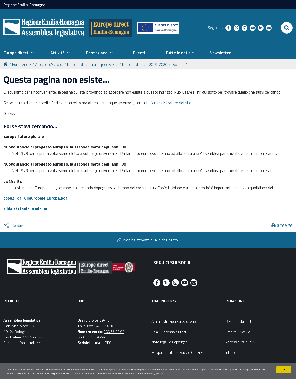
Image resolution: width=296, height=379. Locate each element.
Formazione (21, 64)
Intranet (231, 352)
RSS (252, 342)
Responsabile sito (239, 321)
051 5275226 (34, 337)
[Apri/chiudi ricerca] (287, 28)
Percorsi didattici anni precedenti (92, 64)
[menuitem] (18, 53)
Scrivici (245, 332)
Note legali (159, 342)
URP (80, 301)
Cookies (197, 352)
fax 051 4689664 (91, 337)
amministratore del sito (171, 103)
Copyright (179, 342)
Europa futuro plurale (23, 136)
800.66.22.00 (114, 331)
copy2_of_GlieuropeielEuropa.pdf (35, 198)
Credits (231, 332)
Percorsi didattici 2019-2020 (144, 64)
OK (284, 369)
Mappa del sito (162, 352)
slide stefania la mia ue (25, 209)
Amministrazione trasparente (174, 321)
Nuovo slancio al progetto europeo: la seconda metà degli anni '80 (64, 147)
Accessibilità (235, 342)
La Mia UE (12, 181)
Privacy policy (189, 373)
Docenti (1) (180, 64)
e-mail (96, 342)
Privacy (181, 352)
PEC (108, 342)
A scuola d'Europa (49, 64)
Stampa (285, 225)
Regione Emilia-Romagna (24, 4)
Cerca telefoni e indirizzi (22, 342)
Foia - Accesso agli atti (169, 332)
